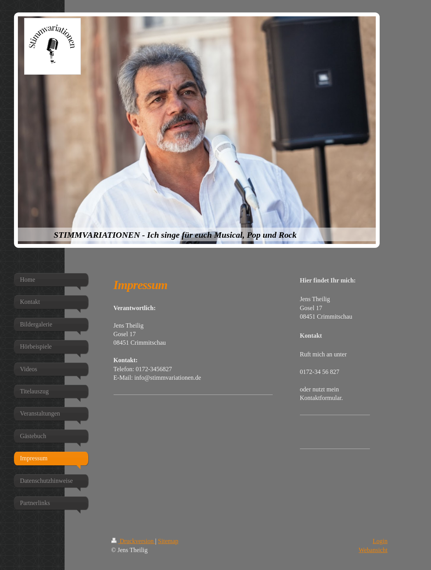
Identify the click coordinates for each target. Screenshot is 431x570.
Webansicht (373, 550)
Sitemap (168, 541)
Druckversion (133, 541)
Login (380, 541)
